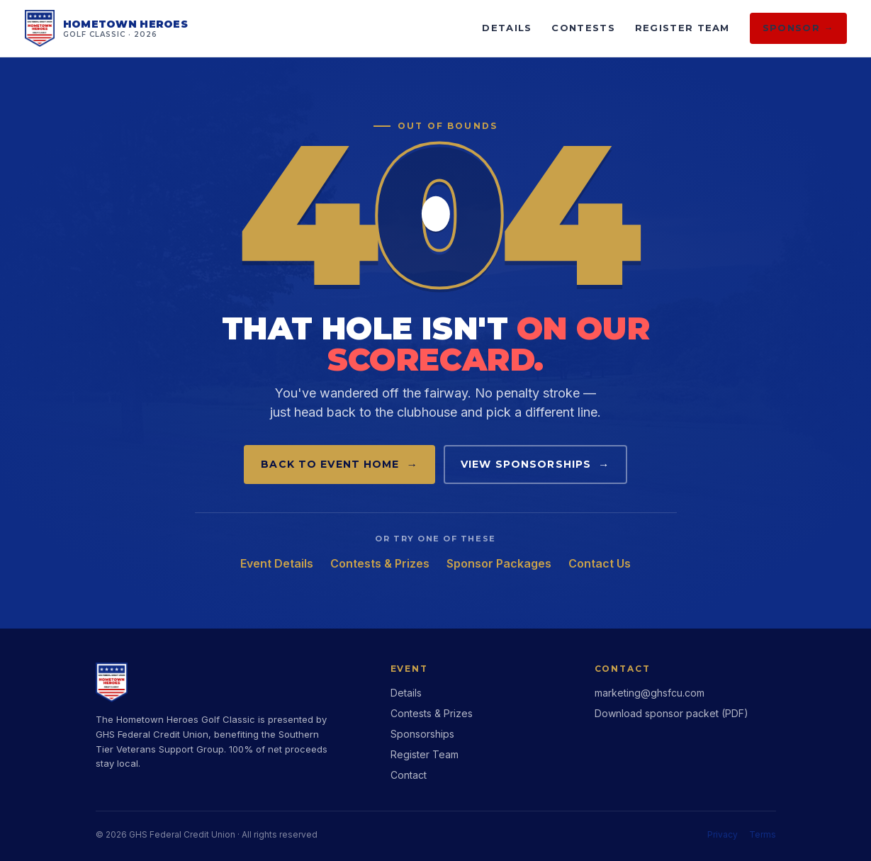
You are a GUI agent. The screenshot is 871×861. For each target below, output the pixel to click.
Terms (762, 834)
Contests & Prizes (379, 563)
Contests (582, 27)
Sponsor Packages (498, 563)
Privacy (722, 834)
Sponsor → (798, 27)
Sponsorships (422, 734)
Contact (408, 775)
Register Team (682, 27)
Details (507, 27)
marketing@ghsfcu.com (649, 693)
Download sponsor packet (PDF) (671, 713)
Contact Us (599, 563)
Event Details (276, 563)
